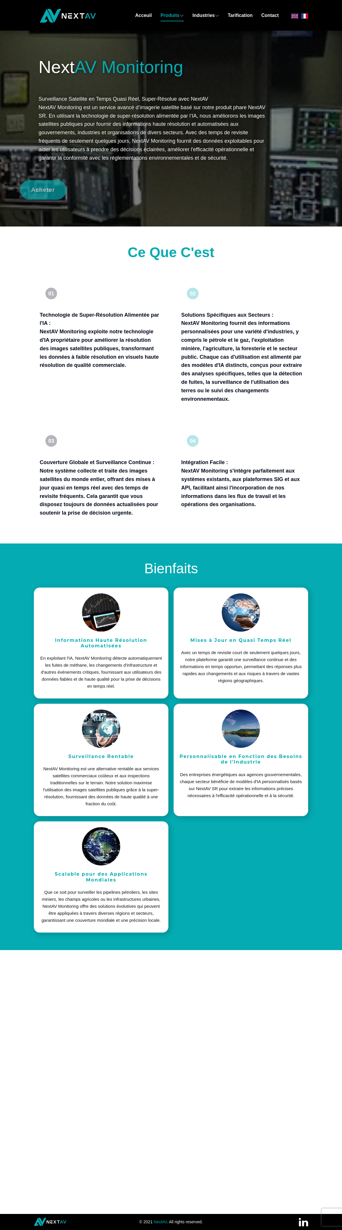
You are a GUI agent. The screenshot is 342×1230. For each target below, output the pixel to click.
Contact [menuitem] (270, 15)
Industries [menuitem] (204, 15)
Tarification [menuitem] (240, 15)
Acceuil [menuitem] (143, 15)
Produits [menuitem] (169, 15)
